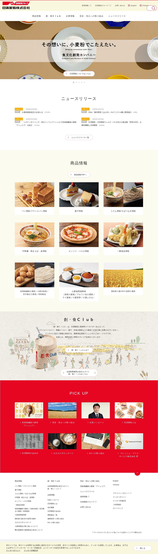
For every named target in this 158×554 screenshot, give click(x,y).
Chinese (144, 5)
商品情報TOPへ (80, 174)
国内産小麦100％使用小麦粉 (25, 519)
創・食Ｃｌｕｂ (53, 16)
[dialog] (79, 548)
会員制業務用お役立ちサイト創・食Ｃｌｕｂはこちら (79, 372)
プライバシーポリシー (121, 493)
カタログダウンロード (23, 522)
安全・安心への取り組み (92, 16)
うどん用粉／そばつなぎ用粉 (25, 493)
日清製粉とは (52, 503)
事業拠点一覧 (52, 515)
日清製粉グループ (103, 5)
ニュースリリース (117, 16)
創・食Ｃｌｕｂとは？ (80, 350)
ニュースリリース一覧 (80, 137)
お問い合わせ (120, 5)
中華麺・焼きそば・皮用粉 (25, 497)
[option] (79, 50)
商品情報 (36, 16)
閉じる (142, 548)
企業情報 (70, 16)
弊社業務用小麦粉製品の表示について (29, 530)
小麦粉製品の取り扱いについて (26, 526)
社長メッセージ (53, 500)
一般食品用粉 (20, 505)
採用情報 (86, 5)
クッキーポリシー (119, 497)
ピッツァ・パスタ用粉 (23, 501)
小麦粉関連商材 (20, 515)
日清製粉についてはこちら (79, 73)
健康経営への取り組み (56, 519)
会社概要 (51, 507)
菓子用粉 (18, 490)
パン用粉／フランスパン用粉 (25, 486)
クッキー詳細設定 (119, 501)
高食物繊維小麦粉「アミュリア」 (93, 486)
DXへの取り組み (54, 522)
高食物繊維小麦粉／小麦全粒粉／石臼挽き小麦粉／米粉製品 (29, 509)
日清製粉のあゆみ (54, 511)
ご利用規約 (117, 504)
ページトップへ (138, 473)
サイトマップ (118, 508)
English (132, 5)
